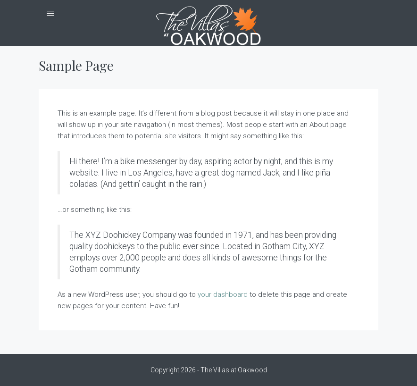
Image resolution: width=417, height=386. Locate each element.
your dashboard (223, 294)
